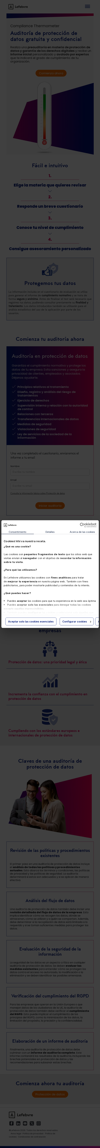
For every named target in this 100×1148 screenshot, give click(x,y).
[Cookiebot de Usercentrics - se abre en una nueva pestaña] (82, 525)
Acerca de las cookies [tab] (82, 531)
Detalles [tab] (50, 531)
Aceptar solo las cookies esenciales (31, 621)
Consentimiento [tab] (17, 531)
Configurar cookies (76, 621)
